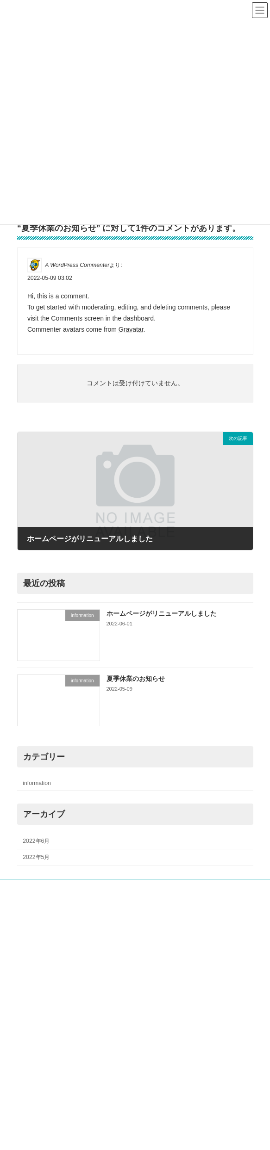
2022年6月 (36, 841)
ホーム (25, 887)
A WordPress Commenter (77, 265)
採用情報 (33, 939)
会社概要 (33, 905)
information (37, 783)
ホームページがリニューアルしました (161, 613)
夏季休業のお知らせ (135, 678)
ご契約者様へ (39, 956)
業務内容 (33, 922)
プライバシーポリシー (45, 1030)
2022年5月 (36, 857)
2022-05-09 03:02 (49, 278)
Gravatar (130, 329)
